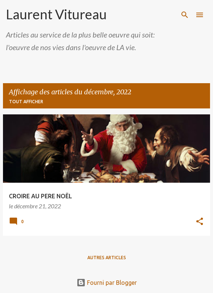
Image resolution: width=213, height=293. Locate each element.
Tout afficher (26, 101)
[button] (199, 222)
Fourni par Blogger (107, 282)
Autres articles (106, 257)
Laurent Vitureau (56, 14)
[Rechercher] (184, 15)
